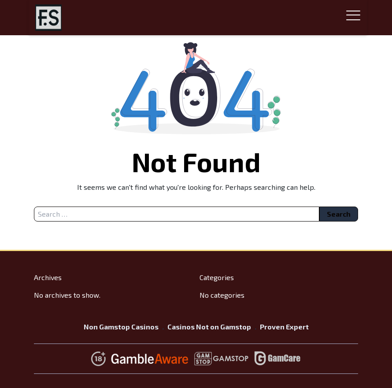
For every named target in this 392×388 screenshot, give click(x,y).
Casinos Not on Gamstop (209, 326)
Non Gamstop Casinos (121, 326)
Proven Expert (284, 326)
